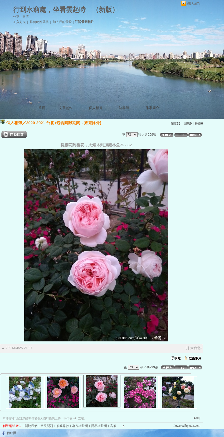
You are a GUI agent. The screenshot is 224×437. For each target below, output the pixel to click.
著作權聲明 (80, 426)
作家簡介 (152, 108)
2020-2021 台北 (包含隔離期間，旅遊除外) (63, 122)
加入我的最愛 (62, 22)
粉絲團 (11, 433)
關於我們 (31, 426)
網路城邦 (193, 4)
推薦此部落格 (39, 22)
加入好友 (19, 22)
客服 (113, 426)
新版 (105, 9)
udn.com (194, 425)
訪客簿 (124, 108)
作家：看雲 (21, 16)
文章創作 (65, 108)
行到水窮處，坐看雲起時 (49, 9)
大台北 (195, 348)
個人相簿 (96, 108)
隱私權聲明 (99, 426)
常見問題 (47, 426)
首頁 (41, 108)
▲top (196, 418)
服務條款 (62, 426)
